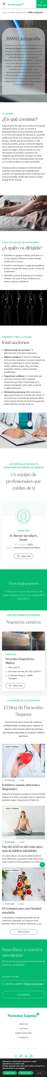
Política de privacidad (33, 984)
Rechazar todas (25, 1073)
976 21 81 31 (13, 667)
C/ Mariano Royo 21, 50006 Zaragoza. (19, 677)
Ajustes (39, 1073)
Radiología (23, 530)
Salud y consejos (12, 747)
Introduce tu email (10, 976)
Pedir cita (41, 4)
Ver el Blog (23, 931)
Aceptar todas (9, 1073)
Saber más (23, 556)
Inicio (4, 12)
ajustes (22, 1068)
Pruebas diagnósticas (17, 12)
